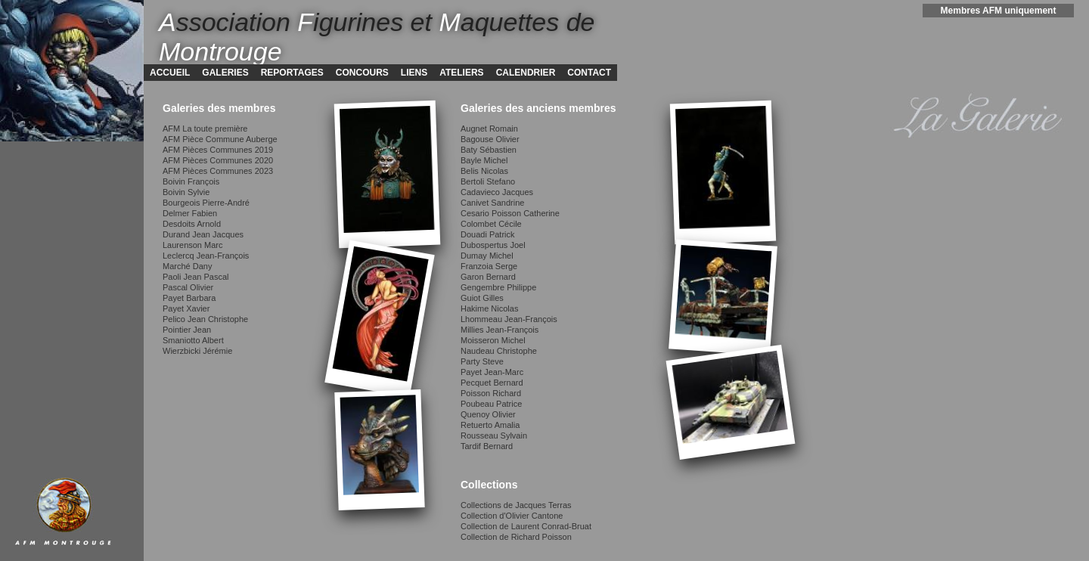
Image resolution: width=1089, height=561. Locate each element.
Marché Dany (187, 266)
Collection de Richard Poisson (516, 536)
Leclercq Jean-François (206, 255)
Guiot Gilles (482, 297)
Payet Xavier (186, 308)
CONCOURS (362, 72)
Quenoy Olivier (488, 414)
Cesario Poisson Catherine (510, 213)
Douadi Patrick (488, 234)
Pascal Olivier (188, 287)
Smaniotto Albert (193, 340)
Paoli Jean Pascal (195, 276)
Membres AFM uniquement (998, 10)
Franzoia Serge (489, 266)
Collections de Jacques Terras (516, 505)
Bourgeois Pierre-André (206, 202)
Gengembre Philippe (498, 287)
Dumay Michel (487, 255)
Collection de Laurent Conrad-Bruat (526, 526)
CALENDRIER (526, 72)
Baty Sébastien (489, 149)
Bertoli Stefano (488, 181)
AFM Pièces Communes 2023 (218, 170)
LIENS (414, 72)
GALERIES (225, 72)
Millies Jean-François (499, 329)
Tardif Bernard (487, 446)
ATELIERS (461, 72)
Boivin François (191, 181)
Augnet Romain (489, 128)
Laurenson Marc (193, 245)
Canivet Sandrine (492, 202)
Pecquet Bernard (492, 382)
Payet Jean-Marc (492, 372)
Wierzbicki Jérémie (197, 350)
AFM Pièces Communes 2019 (218, 149)
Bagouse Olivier (490, 139)
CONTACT (589, 72)
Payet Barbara (189, 297)
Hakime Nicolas (489, 308)
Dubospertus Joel (493, 245)
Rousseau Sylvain (494, 435)
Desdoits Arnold (192, 223)
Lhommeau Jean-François (509, 319)
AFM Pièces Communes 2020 (218, 160)
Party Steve (482, 361)
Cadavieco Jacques (497, 192)
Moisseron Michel (493, 340)
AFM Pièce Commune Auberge (220, 139)
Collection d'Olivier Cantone (512, 515)
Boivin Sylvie (186, 192)
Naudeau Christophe (499, 350)
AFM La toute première (205, 128)
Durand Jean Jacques (203, 234)
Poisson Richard (491, 393)
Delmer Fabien (190, 213)
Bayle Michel (484, 160)
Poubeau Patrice (491, 403)
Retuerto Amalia (490, 424)
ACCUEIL (170, 72)
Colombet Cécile (491, 223)
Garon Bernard (488, 276)
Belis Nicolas (484, 170)
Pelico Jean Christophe (205, 319)
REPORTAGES (292, 72)
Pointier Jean (187, 329)
